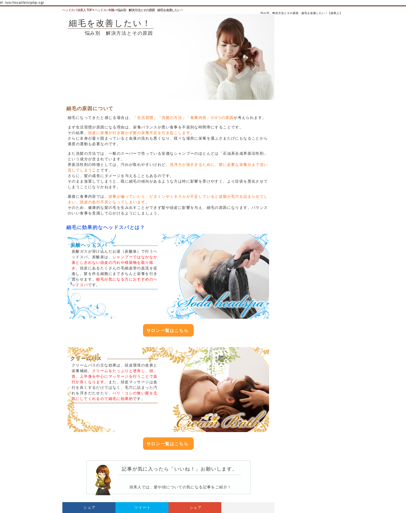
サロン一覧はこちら (167, 330)
